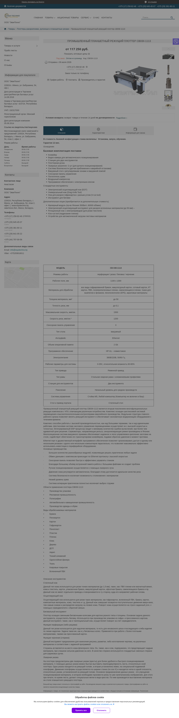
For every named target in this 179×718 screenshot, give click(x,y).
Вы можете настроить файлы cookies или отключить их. (88, 704)
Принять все (81, 710)
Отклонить (101, 710)
